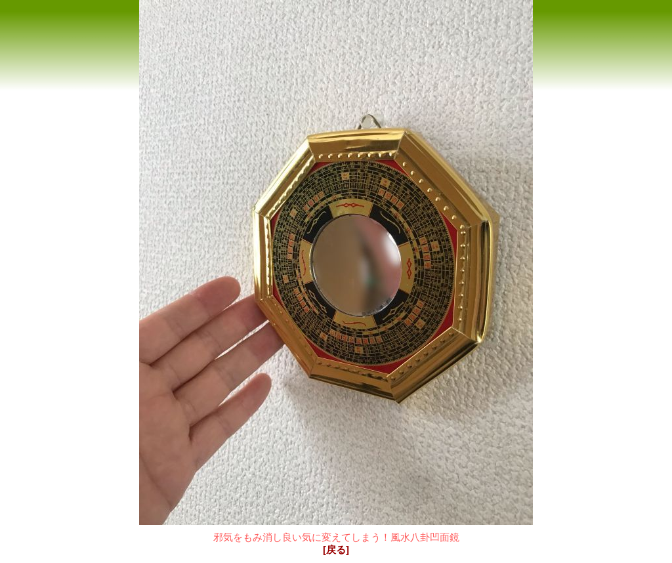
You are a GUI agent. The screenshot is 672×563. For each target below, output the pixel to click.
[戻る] (336, 549)
